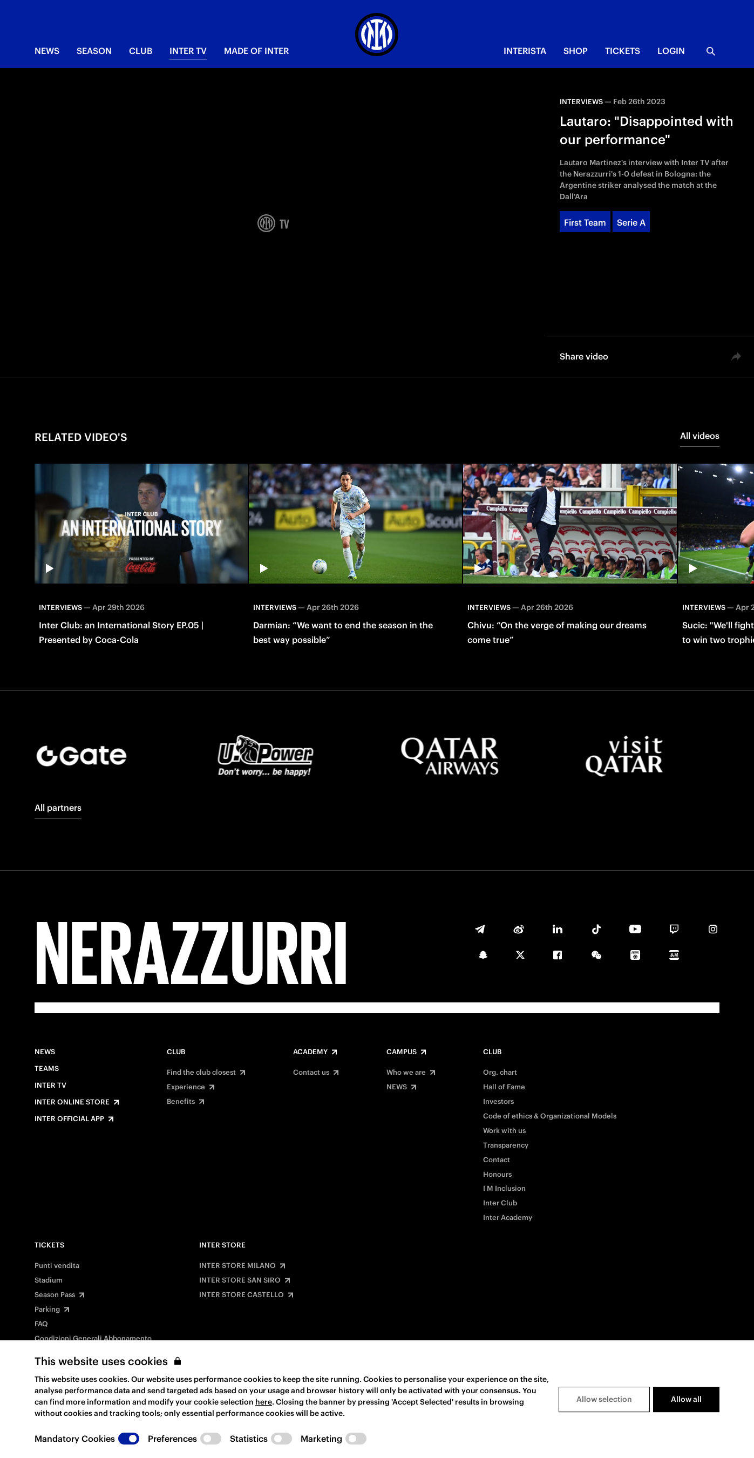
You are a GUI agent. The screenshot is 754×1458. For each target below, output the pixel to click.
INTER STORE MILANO (237, 1266)
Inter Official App (69, 1119)
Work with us (504, 1131)
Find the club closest (201, 1072)
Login (671, 50)
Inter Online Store (72, 1102)
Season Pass (55, 1295)
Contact (496, 1160)
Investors (498, 1101)
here (263, 1402)
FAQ (41, 1324)
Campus (401, 1052)
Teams (47, 1068)
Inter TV (188, 50)
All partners (58, 807)
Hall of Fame (504, 1087)
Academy (310, 1052)
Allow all (686, 1399)
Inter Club (500, 1203)
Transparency (505, 1145)
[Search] (710, 51)
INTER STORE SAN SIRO (240, 1280)
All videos (699, 435)
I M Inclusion (504, 1188)
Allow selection (604, 1399)
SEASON (94, 50)
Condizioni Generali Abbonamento (93, 1338)
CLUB (140, 50)
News (45, 1052)
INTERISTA (525, 50)
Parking (47, 1309)
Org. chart (500, 1072)
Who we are (406, 1072)
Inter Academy (507, 1217)
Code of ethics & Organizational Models (549, 1116)
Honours (497, 1174)
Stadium (49, 1280)
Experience (186, 1087)
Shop (575, 50)
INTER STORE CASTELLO (241, 1295)
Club (176, 1052)
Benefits (181, 1101)
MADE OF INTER (256, 50)
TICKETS (622, 50)
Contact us (311, 1072)
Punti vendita (57, 1266)
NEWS (47, 50)
